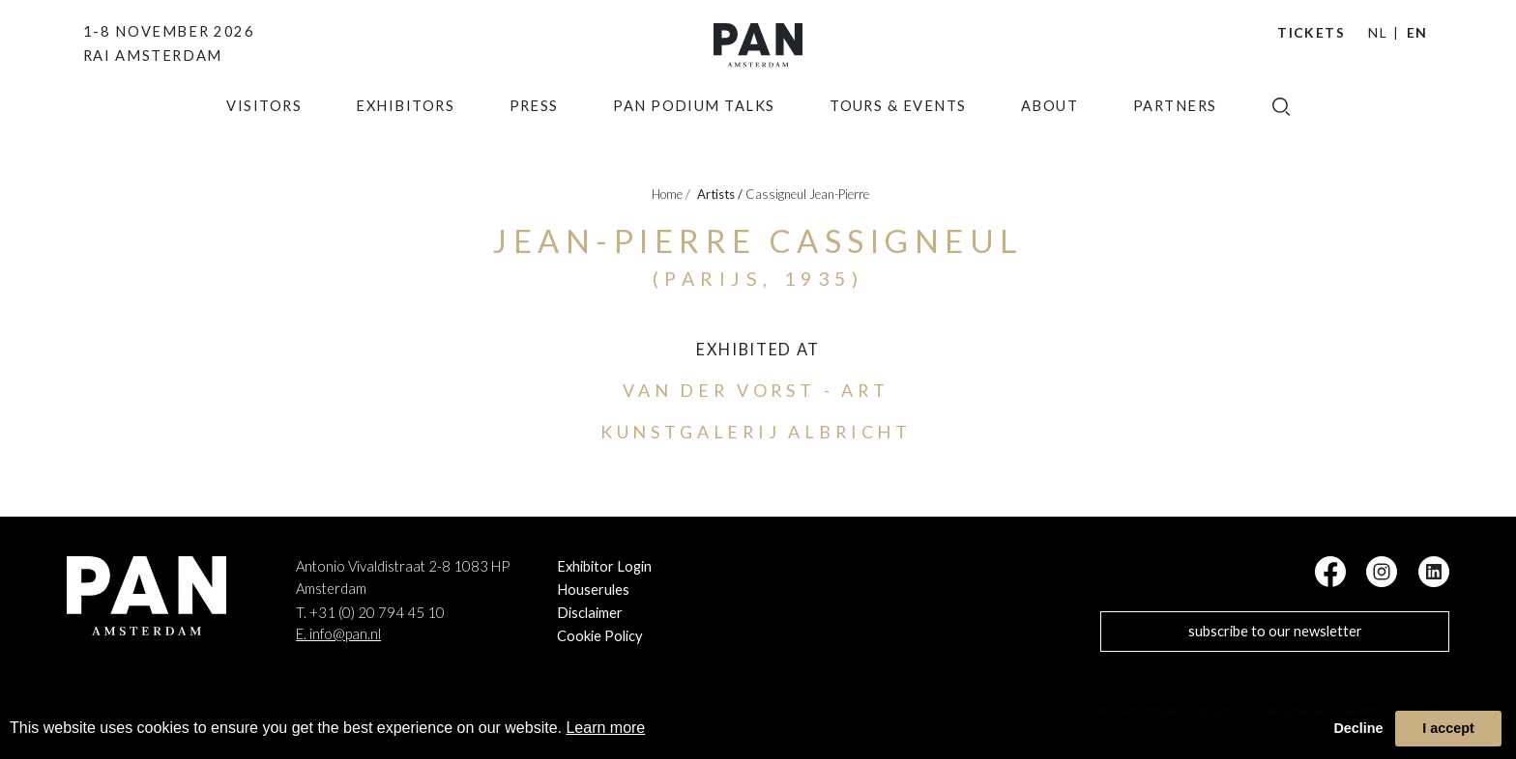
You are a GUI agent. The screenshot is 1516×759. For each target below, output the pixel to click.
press (534, 139)
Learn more (605, 727)
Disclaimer (590, 612)
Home (671, 194)
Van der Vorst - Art (756, 390)
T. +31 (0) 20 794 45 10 (370, 612)
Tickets (1311, 32)
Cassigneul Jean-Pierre (807, 194)
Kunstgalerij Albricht (756, 431)
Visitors (264, 139)
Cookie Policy (600, 636)
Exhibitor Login (604, 566)
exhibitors (405, 139)
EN (1417, 32)
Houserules (593, 589)
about (1049, 139)
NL (1377, 32)
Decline (1358, 728)
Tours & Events (898, 139)
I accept (1448, 728)
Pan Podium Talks (694, 139)
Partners (1175, 139)
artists (720, 194)
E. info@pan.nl (338, 634)
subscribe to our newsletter (1275, 631)
